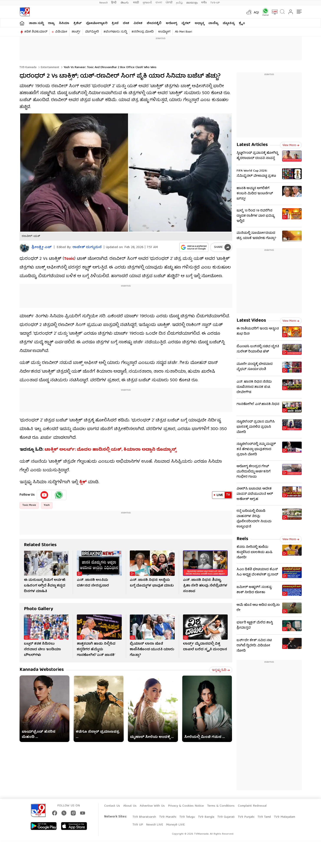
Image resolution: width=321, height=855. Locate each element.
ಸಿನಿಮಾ (64, 23)
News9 (103, 2)
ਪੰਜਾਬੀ (169, 2)
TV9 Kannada (28, 67)
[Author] (24, 247)
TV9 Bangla (206, 817)
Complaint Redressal (252, 806)
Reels (242, 539)
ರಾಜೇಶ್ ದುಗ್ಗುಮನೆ (87, 247)
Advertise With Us (152, 806)
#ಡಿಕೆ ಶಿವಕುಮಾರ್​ (35, 31)
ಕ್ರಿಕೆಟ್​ (78, 23)
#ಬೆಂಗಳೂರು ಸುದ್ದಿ (115, 31)
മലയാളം (192, 2)
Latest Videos (251, 320)
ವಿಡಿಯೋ (61, 31)
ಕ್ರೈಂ (242, 23)
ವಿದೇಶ (137, 23)
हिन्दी (114, 2)
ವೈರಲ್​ (185, 23)
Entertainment (49, 67)
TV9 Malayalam (284, 817)
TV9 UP (137, 825)
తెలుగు (125, 2)
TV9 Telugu (187, 817)
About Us (130, 806)
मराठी (136, 2)
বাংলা (158, 2)
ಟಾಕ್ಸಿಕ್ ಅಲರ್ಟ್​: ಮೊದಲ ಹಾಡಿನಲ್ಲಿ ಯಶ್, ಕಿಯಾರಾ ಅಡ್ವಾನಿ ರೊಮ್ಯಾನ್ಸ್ (110, 450)
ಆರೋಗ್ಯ (171, 23)
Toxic (69, 259)
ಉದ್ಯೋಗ (164, 31)
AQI (256, 13)
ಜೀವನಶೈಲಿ (154, 23)
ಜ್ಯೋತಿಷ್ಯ (229, 23)
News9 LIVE (154, 825)
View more (290, 145)
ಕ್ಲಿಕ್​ (83, 482)
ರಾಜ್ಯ (51, 23)
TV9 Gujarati (226, 817)
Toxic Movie (29, 505)
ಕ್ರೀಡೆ (115, 23)
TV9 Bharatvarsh (144, 817)
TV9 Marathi (167, 817)
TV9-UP (215, 2)
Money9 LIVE (175, 825)
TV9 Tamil (264, 817)
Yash (47, 505)
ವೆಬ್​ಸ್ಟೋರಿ (92, 31)
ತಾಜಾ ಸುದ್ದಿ (36, 23)
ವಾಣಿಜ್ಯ (213, 23)
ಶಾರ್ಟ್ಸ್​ (76, 31)
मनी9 (204, 2)
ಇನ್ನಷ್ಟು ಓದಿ (221, 670)
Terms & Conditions (221, 806)
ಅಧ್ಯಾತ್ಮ (199, 23)
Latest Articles (252, 145)
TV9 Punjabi (246, 817)
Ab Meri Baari (183, 31)
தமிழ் (179, 2)
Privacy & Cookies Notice (186, 806)
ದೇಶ (126, 23)
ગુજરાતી (147, 2)
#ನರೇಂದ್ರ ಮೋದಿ (143, 31)
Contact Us (112, 806)
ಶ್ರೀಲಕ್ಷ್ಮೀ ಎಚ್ (41, 247)
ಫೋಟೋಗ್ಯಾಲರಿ (96, 23)
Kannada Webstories (42, 670)
